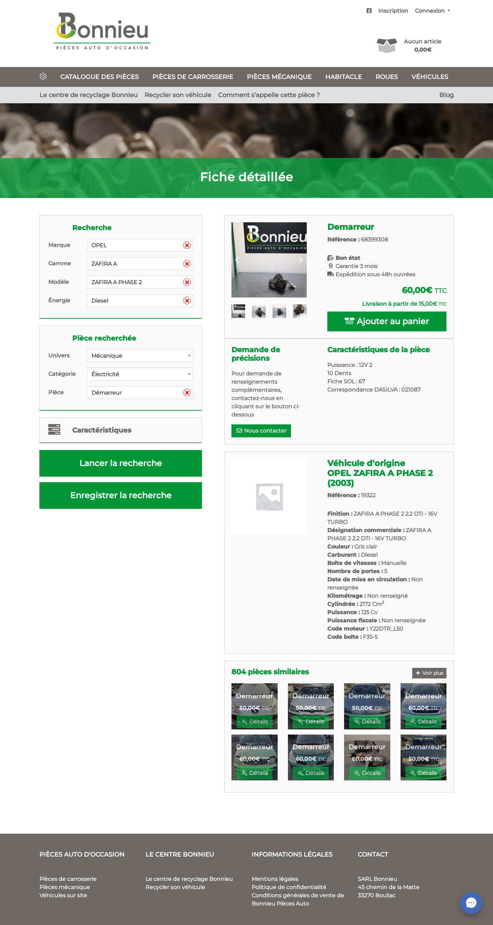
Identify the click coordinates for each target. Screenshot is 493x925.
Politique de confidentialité (289, 887)
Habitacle (343, 76)
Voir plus (429, 673)
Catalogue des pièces (99, 76)
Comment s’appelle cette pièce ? (269, 94)
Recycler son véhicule (177, 94)
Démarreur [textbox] (141, 392)
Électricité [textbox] (105, 374)
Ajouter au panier (386, 321)
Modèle (58, 282)
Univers (58, 355)
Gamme (59, 263)
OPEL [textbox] (141, 245)
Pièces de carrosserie (192, 76)
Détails (254, 721)
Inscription (393, 11)
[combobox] (140, 245)
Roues (387, 76)
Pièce (56, 392)
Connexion (430, 11)
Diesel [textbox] (141, 300)
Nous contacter (261, 430)
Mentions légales (275, 879)
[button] (237, 260)
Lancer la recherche (120, 463)
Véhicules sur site (63, 895)
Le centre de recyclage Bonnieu (88, 94)
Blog (446, 94)
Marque (59, 245)
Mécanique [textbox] (106, 356)
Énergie (59, 300)
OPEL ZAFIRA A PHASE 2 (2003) (380, 478)
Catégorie (62, 374)
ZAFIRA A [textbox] (141, 263)
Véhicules (430, 76)
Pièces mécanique (279, 76)
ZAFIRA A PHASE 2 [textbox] (141, 282)
